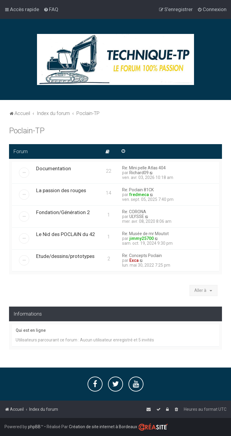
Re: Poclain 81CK (138, 189)
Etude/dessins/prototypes (65, 256)
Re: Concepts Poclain (142, 255)
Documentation (53, 168)
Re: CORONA (134, 211)
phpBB (34, 426)
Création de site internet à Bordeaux (103, 426)
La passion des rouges (61, 190)
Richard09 (139, 172)
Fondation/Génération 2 (63, 212)
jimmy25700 (141, 238)
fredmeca (139, 194)
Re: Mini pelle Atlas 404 (144, 167)
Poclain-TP (27, 130)
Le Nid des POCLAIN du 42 (65, 234)
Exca (134, 260)
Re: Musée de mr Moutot (145, 233)
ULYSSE (136, 216)
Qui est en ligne (31, 330)
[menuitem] (51, 9)
